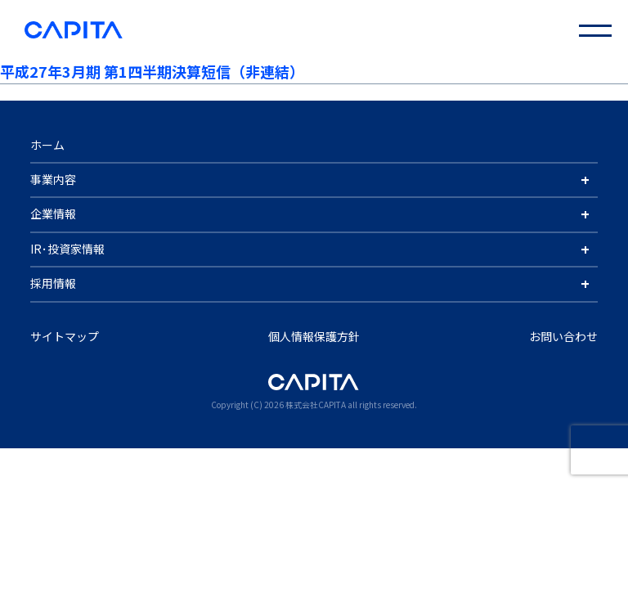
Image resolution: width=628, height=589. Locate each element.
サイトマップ (64, 336)
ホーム (47, 145)
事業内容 (53, 179)
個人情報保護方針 (314, 336)
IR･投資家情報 (67, 249)
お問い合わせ (563, 336)
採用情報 (53, 283)
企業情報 (53, 213)
